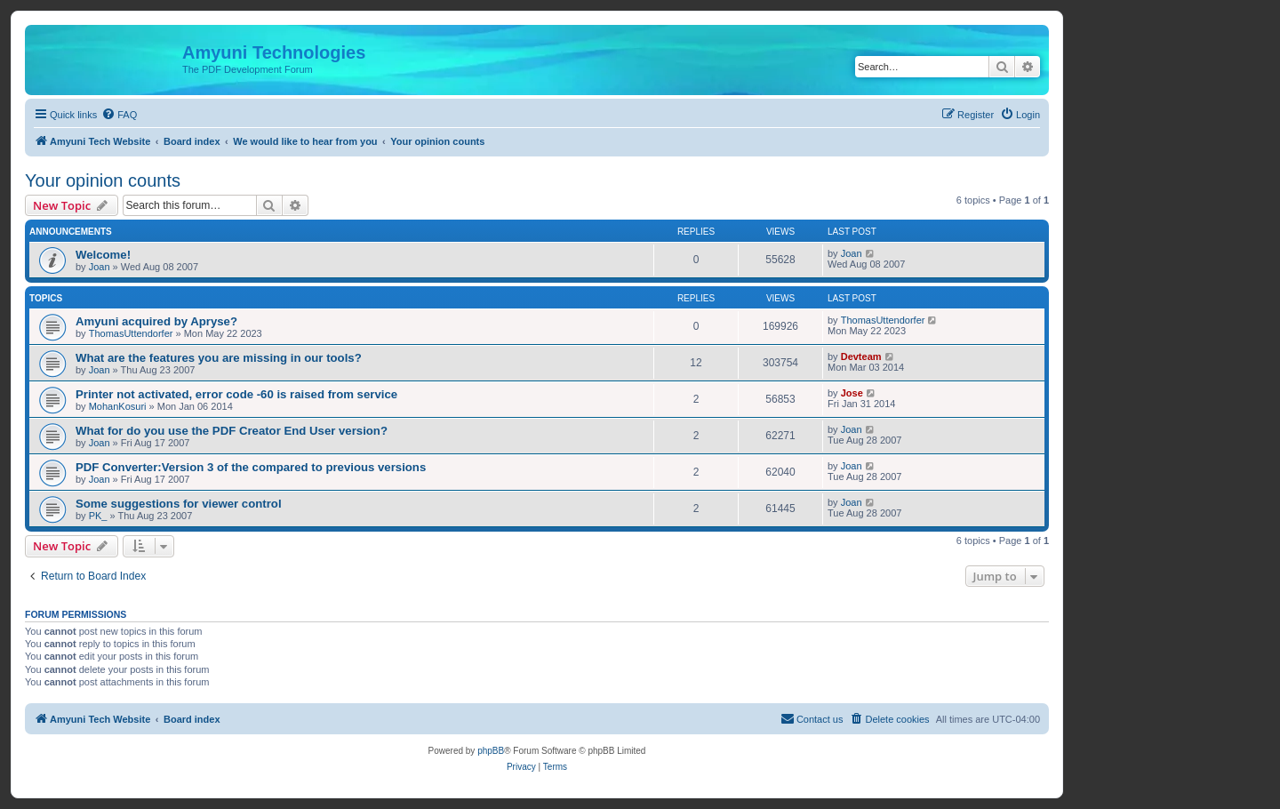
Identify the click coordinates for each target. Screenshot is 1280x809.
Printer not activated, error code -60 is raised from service (236, 394)
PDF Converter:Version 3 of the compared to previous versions (251, 467)
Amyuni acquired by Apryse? (156, 321)
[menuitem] (119, 114)
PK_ (98, 515)
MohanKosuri (118, 406)
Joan (99, 266)
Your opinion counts (102, 180)
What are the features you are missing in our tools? (219, 357)
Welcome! (103, 254)
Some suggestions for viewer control (179, 503)
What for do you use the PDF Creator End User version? (232, 430)
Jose (852, 393)
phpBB (490, 751)
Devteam (861, 356)
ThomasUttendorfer (131, 333)
